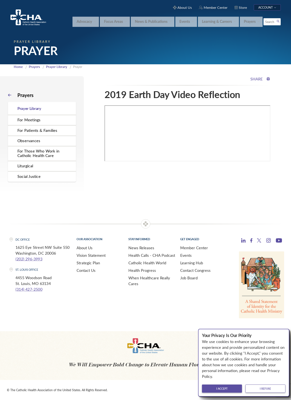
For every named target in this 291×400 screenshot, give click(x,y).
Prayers (34, 67)
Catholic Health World (147, 262)
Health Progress (142, 270)
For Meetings (28, 119)
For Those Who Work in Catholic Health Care (38, 153)
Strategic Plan (88, 262)
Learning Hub (191, 262)
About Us (84, 247)
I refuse (265, 388)
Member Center (194, 247)
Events (186, 255)
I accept (222, 388)
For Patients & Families (37, 130)
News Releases (141, 247)
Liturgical (25, 165)
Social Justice (29, 176)
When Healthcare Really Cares (149, 280)
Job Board (189, 277)
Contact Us (86, 270)
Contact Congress (195, 270)
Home (18, 67)
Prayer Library (56, 67)
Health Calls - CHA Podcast (151, 255)
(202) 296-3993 (28, 259)
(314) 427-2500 (28, 289)
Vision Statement (91, 255)
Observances (28, 140)
